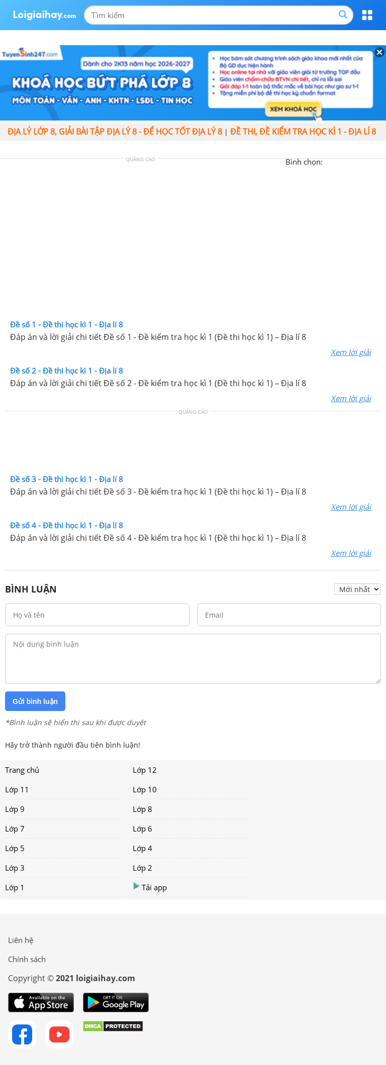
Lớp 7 (15, 828)
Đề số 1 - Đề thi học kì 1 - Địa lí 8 (66, 324)
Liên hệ (20, 940)
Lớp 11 (17, 789)
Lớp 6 (142, 828)
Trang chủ (22, 770)
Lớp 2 (142, 868)
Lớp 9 (15, 809)
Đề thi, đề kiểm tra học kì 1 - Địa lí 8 (303, 131)
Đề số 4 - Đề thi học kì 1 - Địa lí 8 (66, 525)
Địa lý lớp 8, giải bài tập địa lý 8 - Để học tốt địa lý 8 (115, 131)
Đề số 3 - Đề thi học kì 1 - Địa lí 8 (66, 479)
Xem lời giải (351, 352)
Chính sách (27, 959)
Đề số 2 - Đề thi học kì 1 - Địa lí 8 (66, 371)
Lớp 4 (142, 848)
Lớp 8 (142, 809)
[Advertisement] (193, 241)
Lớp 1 (15, 887)
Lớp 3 (15, 868)
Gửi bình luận (35, 701)
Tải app (150, 887)
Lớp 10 (145, 789)
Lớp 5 (15, 848)
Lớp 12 (145, 770)
